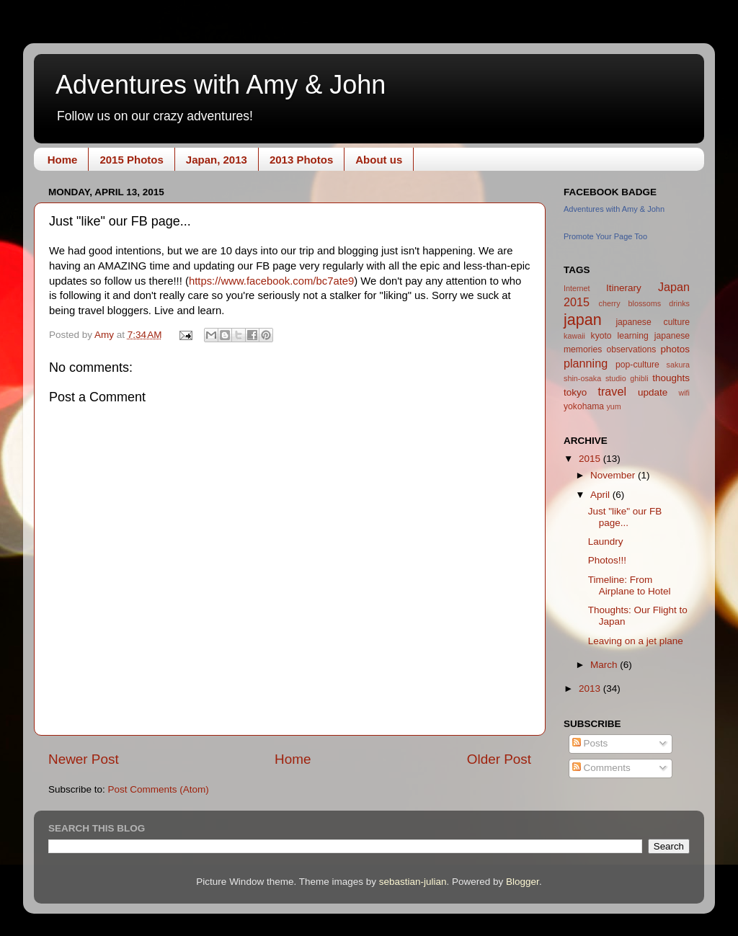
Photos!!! (607, 560)
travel (611, 391)
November (614, 475)
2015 (591, 458)
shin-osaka (582, 378)
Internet (577, 288)
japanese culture (652, 322)
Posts (590, 743)
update (652, 392)
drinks (679, 303)
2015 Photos (131, 159)
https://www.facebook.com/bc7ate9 (271, 281)
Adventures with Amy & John (220, 84)
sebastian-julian (413, 881)
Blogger (522, 881)
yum (613, 406)
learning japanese (654, 336)
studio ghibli (627, 378)
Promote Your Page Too (605, 236)
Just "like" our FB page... (625, 517)
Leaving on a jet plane (635, 641)
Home (63, 159)
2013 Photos (301, 159)
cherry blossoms (630, 303)
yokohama (584, 406)
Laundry (605, 541)
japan (583, 320)
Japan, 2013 (216, 159)
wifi (684, 392)
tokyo (575, 392)
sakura (678, 364)
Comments (601, 767)
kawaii (574, 335)
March (605, 664)
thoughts (671, 378)
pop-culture (637, 365)
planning (586, 363)
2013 (591, 688)
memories (583, 349)
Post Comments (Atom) (158, 789)
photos (675, 349)
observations (631, 349)
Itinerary (623, 287)
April (601, 494)
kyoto (601, 336)
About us (378, 159)
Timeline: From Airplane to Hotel (629, 585)
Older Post (499, 759)
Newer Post (83, 759)
